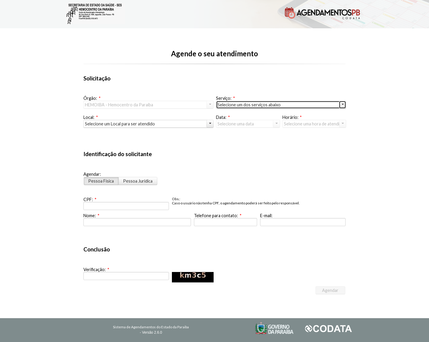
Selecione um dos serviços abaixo (249, 104)
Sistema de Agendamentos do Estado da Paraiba (151, 327)
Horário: (292, 117)
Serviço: (225, 98)
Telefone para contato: (217, 215)
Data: (223, 117)
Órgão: (91, 98)
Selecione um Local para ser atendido (120, 123)
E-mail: (266, 215)
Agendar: (92, 174)
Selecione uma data (235, 123)
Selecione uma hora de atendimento (315, 123)
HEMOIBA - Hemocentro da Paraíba (119, 104)
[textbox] (126, 206)
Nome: (91, 215)
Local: (90, 117)
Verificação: (96, 269)
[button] (330, 290)
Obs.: (176, 199)
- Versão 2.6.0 (151, 332)
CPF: (89, 199)
